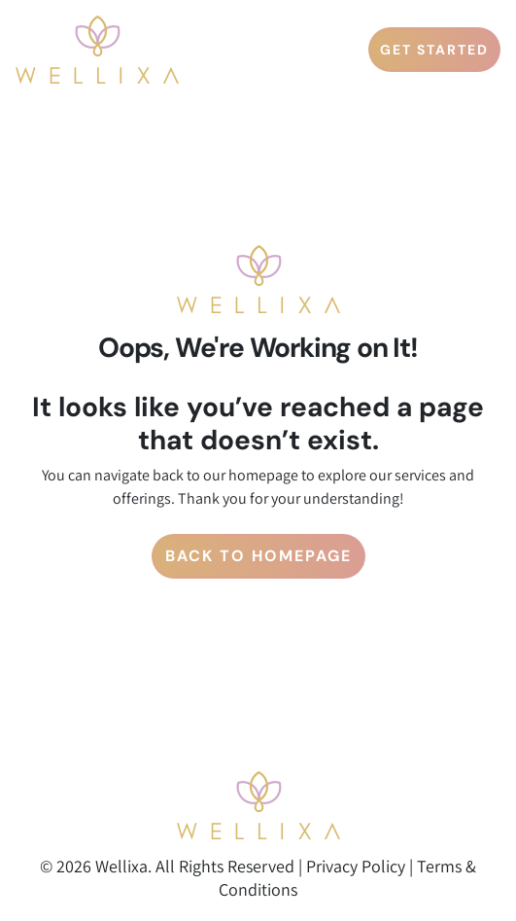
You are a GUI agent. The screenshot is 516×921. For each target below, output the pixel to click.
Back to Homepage (258, 556)
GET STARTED (434, 49)
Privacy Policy (355, 866)
